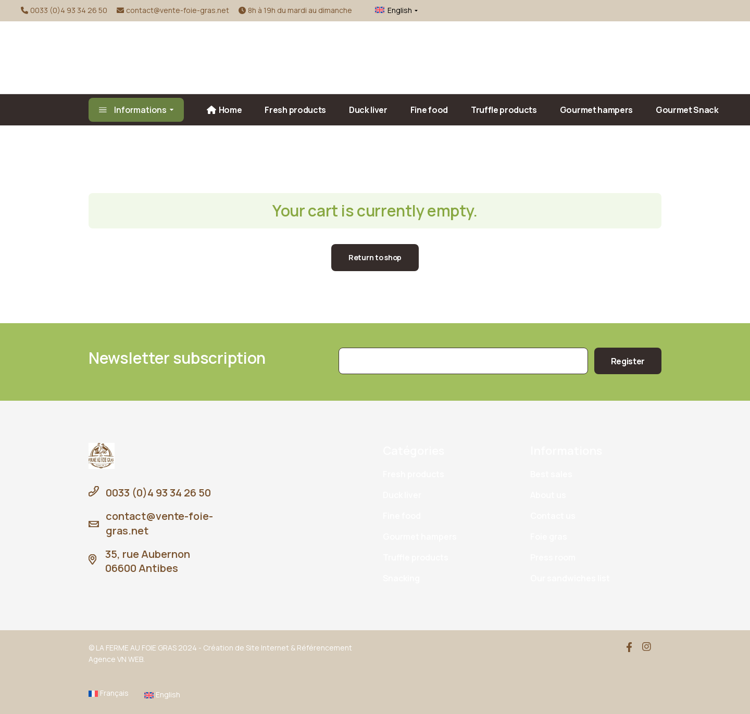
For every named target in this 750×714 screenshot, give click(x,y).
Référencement (324, 648)
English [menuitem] (400, 10)
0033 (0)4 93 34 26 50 (68, 10)
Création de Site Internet (246, 648)
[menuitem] (390, 10)
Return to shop (375, 257)
